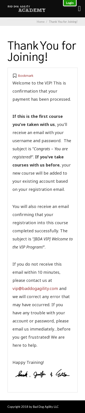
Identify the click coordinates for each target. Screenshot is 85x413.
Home (41, 21)
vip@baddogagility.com (35, 288)
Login (70, 3)
